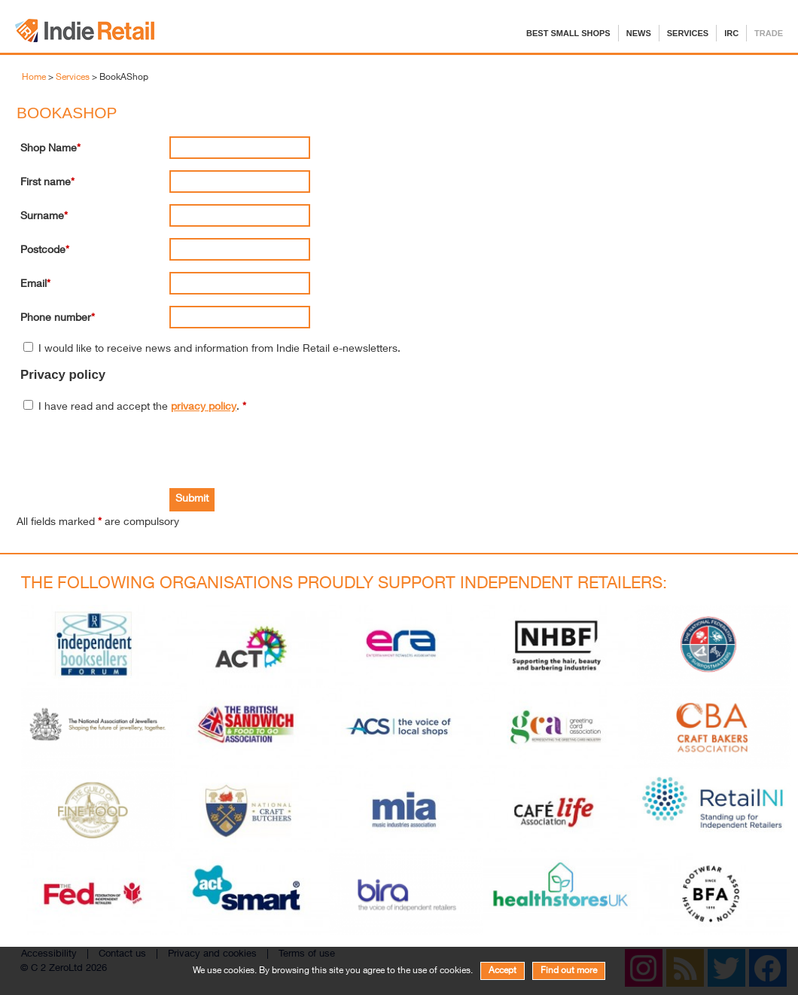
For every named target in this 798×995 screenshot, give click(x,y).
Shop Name (48, 149)
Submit (192, 499)
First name (45, 183)
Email (33, 284)
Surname (42, 217)
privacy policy (203, 407)
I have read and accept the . (142, 407)
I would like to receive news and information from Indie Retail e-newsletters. (219, 349)
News (638, 33)
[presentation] (134, 451)
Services (687, 33)
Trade (768, 33)
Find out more (569, 970)
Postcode (42, 251)
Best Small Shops (568, 33)
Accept (502, 970)
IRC (731, 33)
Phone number (55, 318)
